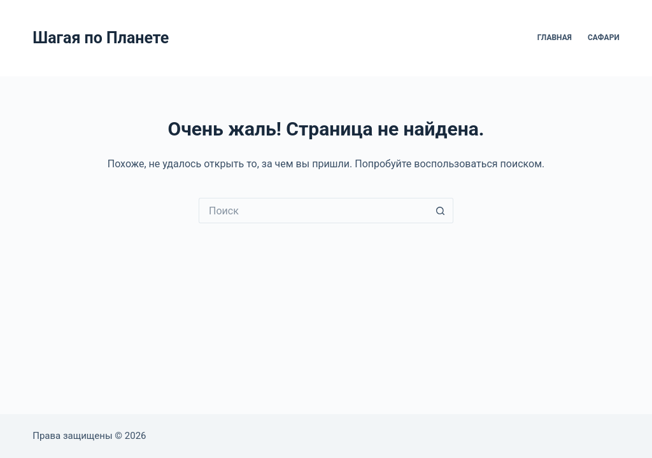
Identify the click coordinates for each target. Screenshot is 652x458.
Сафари (604, 37)
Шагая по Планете (100, 38)
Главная (554, 37)
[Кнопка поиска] (440, 210)
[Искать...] (313, 210)
